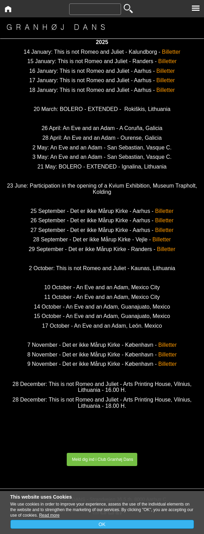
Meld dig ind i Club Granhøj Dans (102, 459)
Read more (49, 515)
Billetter (171, 52)
